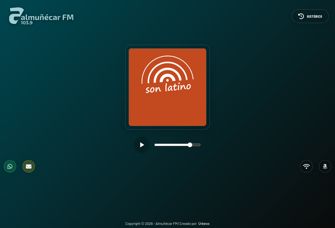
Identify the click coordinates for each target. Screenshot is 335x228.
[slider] (177, 145)
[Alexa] (325, 166)
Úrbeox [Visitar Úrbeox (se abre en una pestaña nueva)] (204, 223)
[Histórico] (310, 16)
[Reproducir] (142, 145)
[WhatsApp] (10, 166)
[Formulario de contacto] (28, 166)
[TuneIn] (306, 166)
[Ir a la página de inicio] (41, 16)
